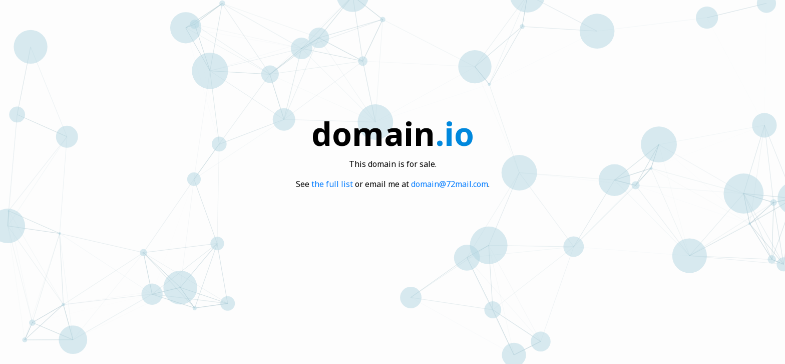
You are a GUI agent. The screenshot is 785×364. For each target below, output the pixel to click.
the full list (332, 184)
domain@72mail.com (449, 184)
